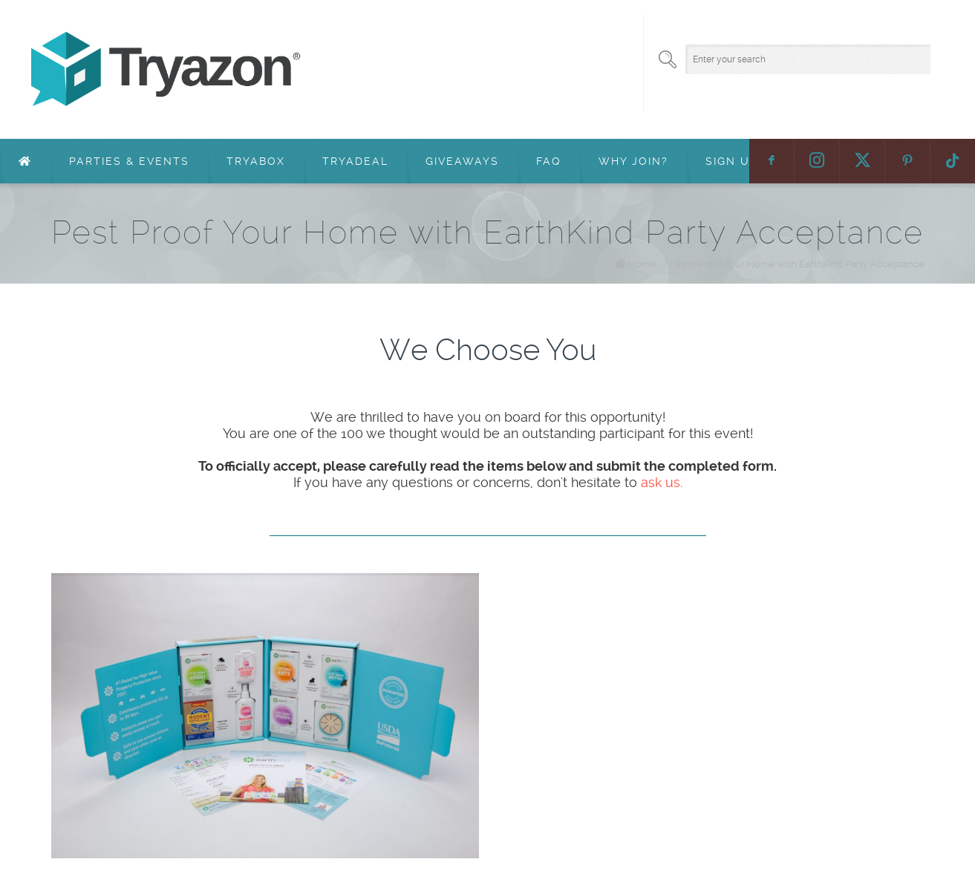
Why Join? (633, 161)
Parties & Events (129, 161)
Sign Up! (733, 161)
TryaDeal (355, 161)
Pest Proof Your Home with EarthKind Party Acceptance (800, 264)
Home (642, 264)
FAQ (548, 161)
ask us (660, 482)
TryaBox (255, 161)
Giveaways (462, 161)
